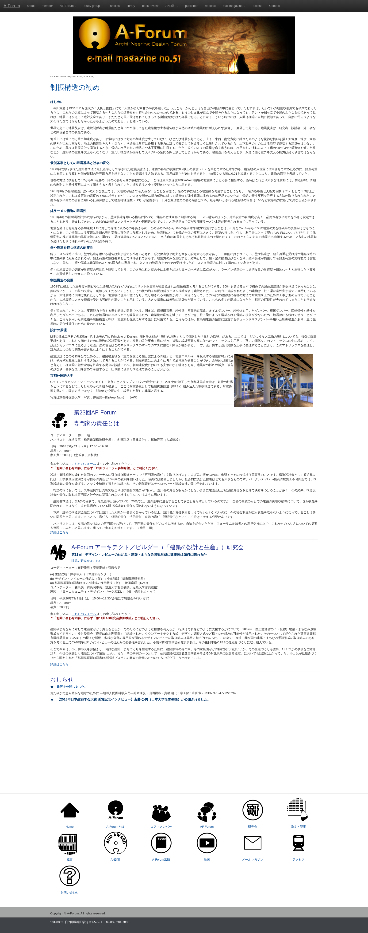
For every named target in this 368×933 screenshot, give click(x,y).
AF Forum (207, 826)
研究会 (252, 826)
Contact (274, 6)
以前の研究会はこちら (86, 561)
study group (93, 6)
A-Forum (12, 6)
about (31, 6)
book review (150, 6)
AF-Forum (68, 6)
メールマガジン (252, 859)
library (131, 6)
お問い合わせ (70, 892)
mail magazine (234, 6)
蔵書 (70, 859)
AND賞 (171, 6)
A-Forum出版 (161, 859)
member (47, 6)
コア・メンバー (161, 826)
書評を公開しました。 (72, 687)
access (257, 6)
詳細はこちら (59, 532)
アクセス (298, 859)
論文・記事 (298, 826)
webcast (210, 6)
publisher (191, 6)
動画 (207, 859)
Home (69, 826)
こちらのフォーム (84, 463)
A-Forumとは (115, 826)
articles (115, 6)
